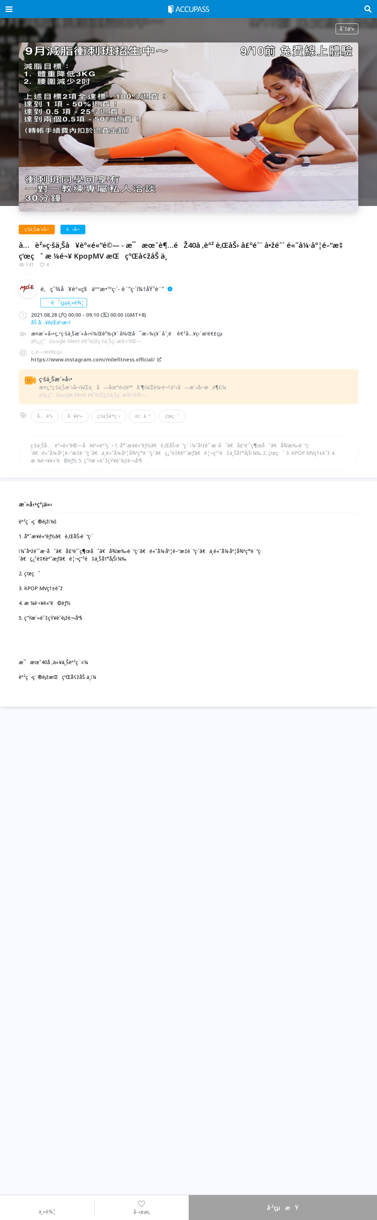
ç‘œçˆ (172, 416)
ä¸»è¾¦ (47, 1207)
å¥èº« (74, 416)
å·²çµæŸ (283, 1208)
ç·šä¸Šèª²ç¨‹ (108, 416)
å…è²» (45, 416)
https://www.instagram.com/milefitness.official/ (96, 359)
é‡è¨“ (142, 416)
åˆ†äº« (347, 28)
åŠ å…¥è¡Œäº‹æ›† (51, 322)
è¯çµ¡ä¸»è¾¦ (64, 302)
